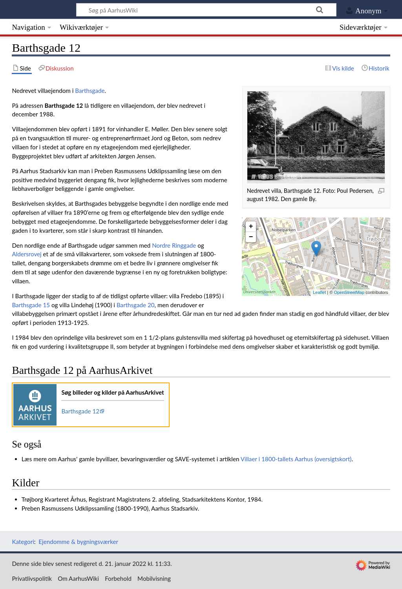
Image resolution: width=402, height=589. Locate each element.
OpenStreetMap (349, 292)
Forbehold (118, 578)
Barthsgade (89, 90)
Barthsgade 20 (136, 304)
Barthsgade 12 (80, 411)
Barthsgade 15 (31, 304)
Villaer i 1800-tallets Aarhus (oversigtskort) (296, 458)
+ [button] (251, 226)
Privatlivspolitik (32, 578)
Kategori (23, 541)
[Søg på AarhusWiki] (206, 10)
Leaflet (319, 292)
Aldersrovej (26, 253)
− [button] (251, 237)
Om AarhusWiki (78, 578)
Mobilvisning (154, 578)
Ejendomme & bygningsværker (78, 541)
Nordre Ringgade (174, 245)
